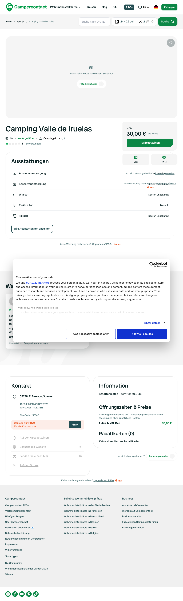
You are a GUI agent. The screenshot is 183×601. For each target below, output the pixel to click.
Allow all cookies (142, 333)
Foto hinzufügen (91, 83)
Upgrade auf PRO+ (102, 244)
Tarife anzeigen (150, 143)
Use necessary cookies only (91, 333)
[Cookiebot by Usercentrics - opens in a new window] (152, 264)
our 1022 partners (37, 282)
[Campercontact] (26, 7)
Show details (152, 322)
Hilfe (143, 7)
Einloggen (169, 7)
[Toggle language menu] (156, 7)
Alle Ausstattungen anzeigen (32, 229)
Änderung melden (164, 173)
